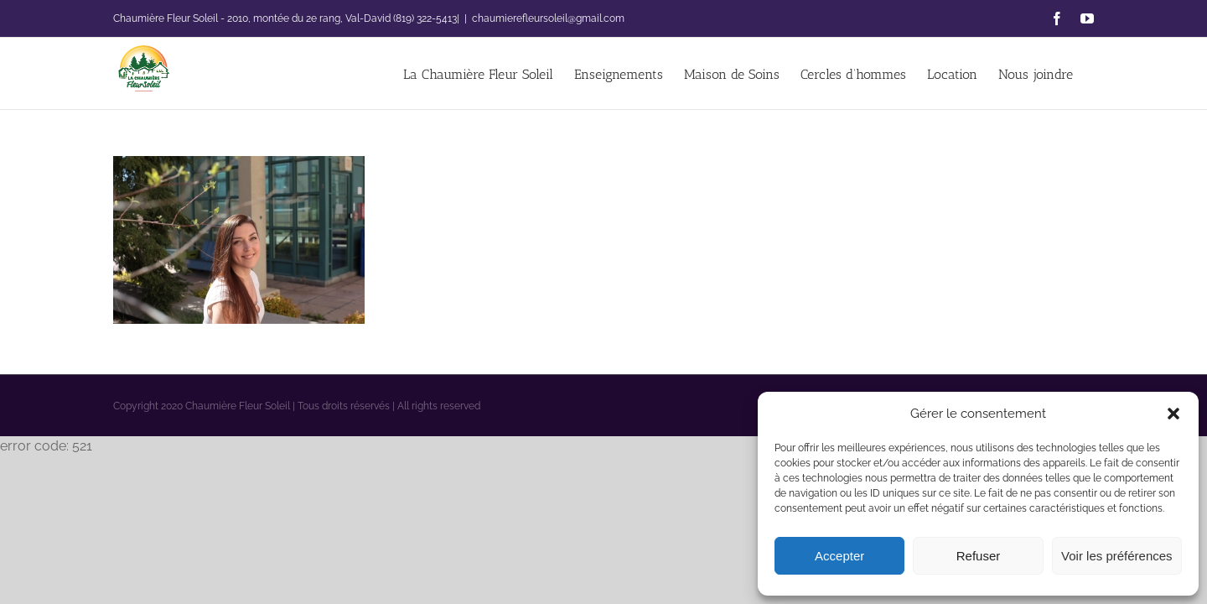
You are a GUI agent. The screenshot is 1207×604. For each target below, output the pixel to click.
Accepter (839, 556)
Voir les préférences (1117, 556)
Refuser (978, 556)
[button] (1173, 413)
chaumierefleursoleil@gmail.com (548, 18)
